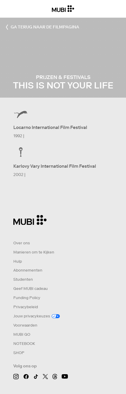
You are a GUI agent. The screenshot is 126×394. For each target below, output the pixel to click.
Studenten (23, 279)
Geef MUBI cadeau (30, 288)
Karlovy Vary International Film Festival (54, 166)
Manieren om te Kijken (33, 252)
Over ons (21, 243)
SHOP (18, 352)
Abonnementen (27, 270)
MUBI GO (21, 334)
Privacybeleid (25, 306)
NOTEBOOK (24, 343)
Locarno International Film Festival (50, 127)
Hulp (17, 261)
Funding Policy (26, 297)
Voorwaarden (25, 325)
